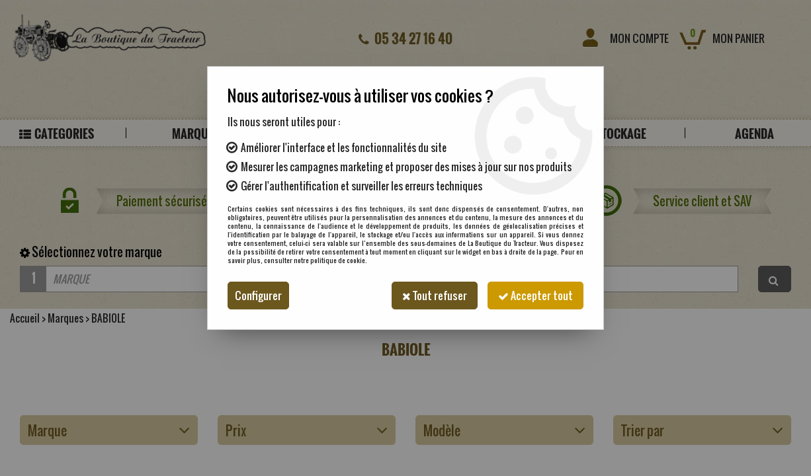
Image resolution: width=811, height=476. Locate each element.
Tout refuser (434, 295)
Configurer (258, 295)
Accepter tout (535, 295)
